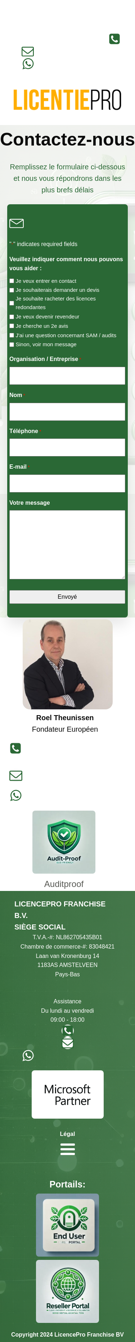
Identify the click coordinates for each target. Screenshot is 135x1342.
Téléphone (25, 432)
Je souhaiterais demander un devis (57, 290)
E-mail (19, 467)
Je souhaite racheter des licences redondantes (55, 302)
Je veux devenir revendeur (47, 316)
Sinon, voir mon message (45, 344)
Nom (17, 396)
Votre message (29, 503)
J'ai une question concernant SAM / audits (65, 335)
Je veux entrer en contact (45, 281)
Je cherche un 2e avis (41, 326)
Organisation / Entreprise (45, 360)
